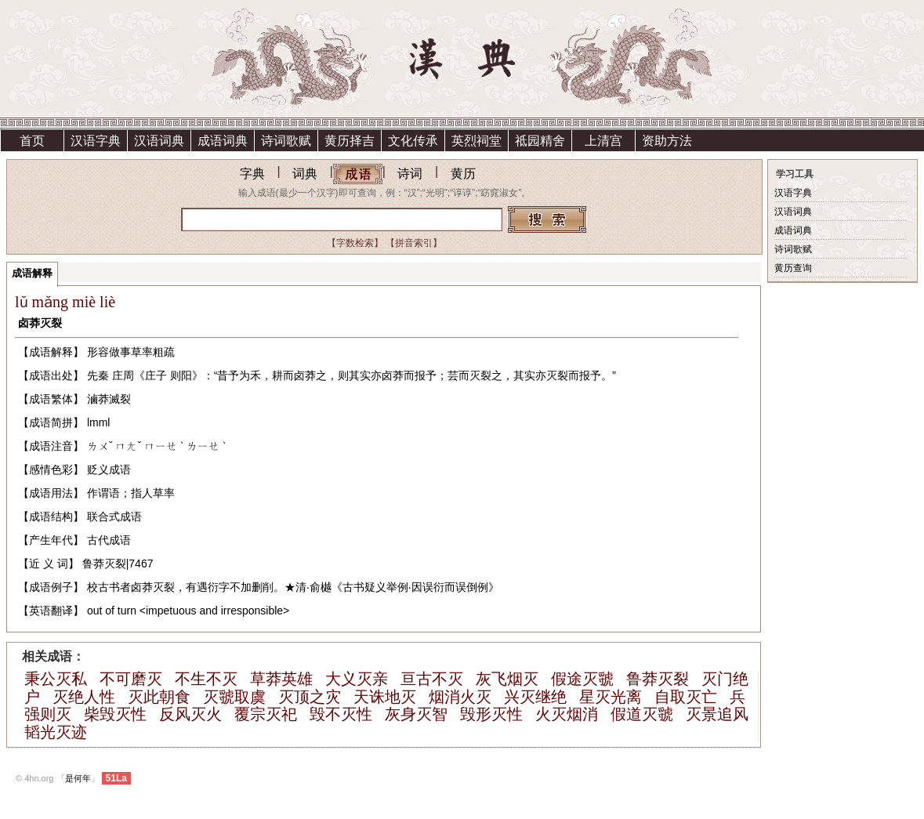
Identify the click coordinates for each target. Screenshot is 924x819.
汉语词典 (159, 140)
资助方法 (667, 140)
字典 (252, 173)
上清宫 (603, 140)
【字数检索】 (355, 242)
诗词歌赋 (286, 140)
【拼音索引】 (414, 242)
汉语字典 (96, 140)
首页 (32, 140)
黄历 (463, 173)
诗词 (409, 173)
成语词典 (222, 140)
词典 (304, 173)
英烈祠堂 (476, 140)
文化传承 (413, 140)
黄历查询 (793, 268)
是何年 (78, 778)
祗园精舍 (540, 140)
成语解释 (32, 273)
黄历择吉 (349, 140)
